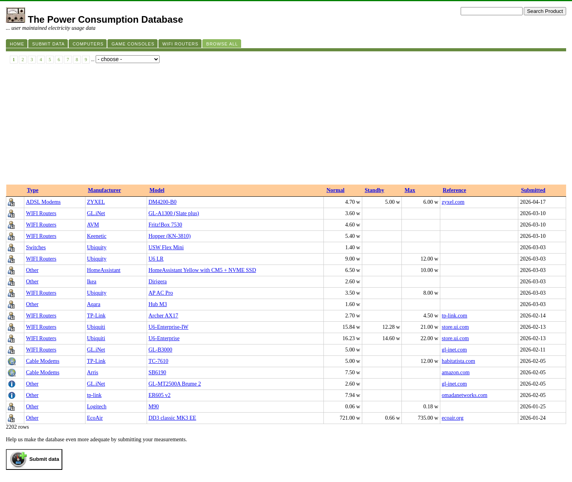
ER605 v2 (160, 395)
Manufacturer (104, 190)
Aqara (93, 304)
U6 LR (156, 259)
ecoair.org (452, 418)
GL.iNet (96, 213)
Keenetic (97, 236)
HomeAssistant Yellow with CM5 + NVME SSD (202, 270)
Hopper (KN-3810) (170, 236)
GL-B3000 (161, 350)
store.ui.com (455, 327)
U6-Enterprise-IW (169, 327)
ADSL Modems (43, 202)
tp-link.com (454, 316)
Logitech (97, 407)
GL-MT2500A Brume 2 (175, 384)
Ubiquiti (96, 327)
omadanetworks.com (464, 395)
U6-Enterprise (164, 338)
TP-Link (96, 316)
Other (32, 270)
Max (410, 190)
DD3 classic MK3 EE (172, 418)
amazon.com (456, 372)
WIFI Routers (41, 213)
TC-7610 (159, 361)
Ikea (91, 281)
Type (32, 190)
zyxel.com (453, 202)
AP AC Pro (161, 293)
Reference (454, 190)
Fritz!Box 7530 (165, 225)
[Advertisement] (286, 126)
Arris (92, 372)
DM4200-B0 (163, 202)
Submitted (533, 190)
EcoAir (95, 418)
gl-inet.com (454, 350)
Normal (336, 190)
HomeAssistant (104, 270)
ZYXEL (96, 202)
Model (156, 190)
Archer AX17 (163, 316)
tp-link (94, 395)
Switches (36, 247)
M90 (154, 407)
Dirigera (158, 281)
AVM (93, 225)
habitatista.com (458, 361)
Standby (374, 190)
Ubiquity (97, 247)
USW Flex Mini (166, 247)
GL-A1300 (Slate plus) (174, 213)
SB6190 (157, 372)
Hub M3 (158, 304)
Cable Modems (42, 361)
